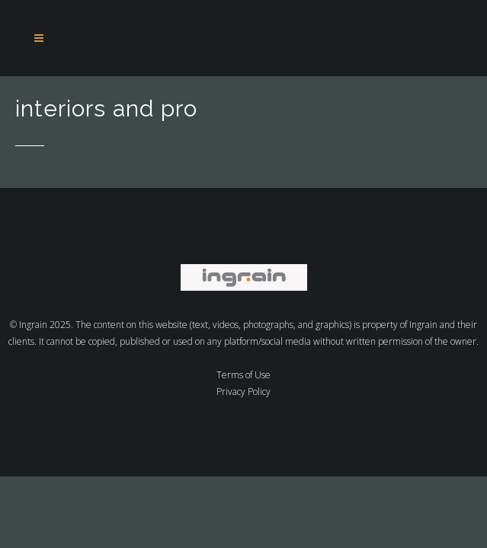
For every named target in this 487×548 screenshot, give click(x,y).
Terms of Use (243, 374)
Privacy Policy (243, 391)
